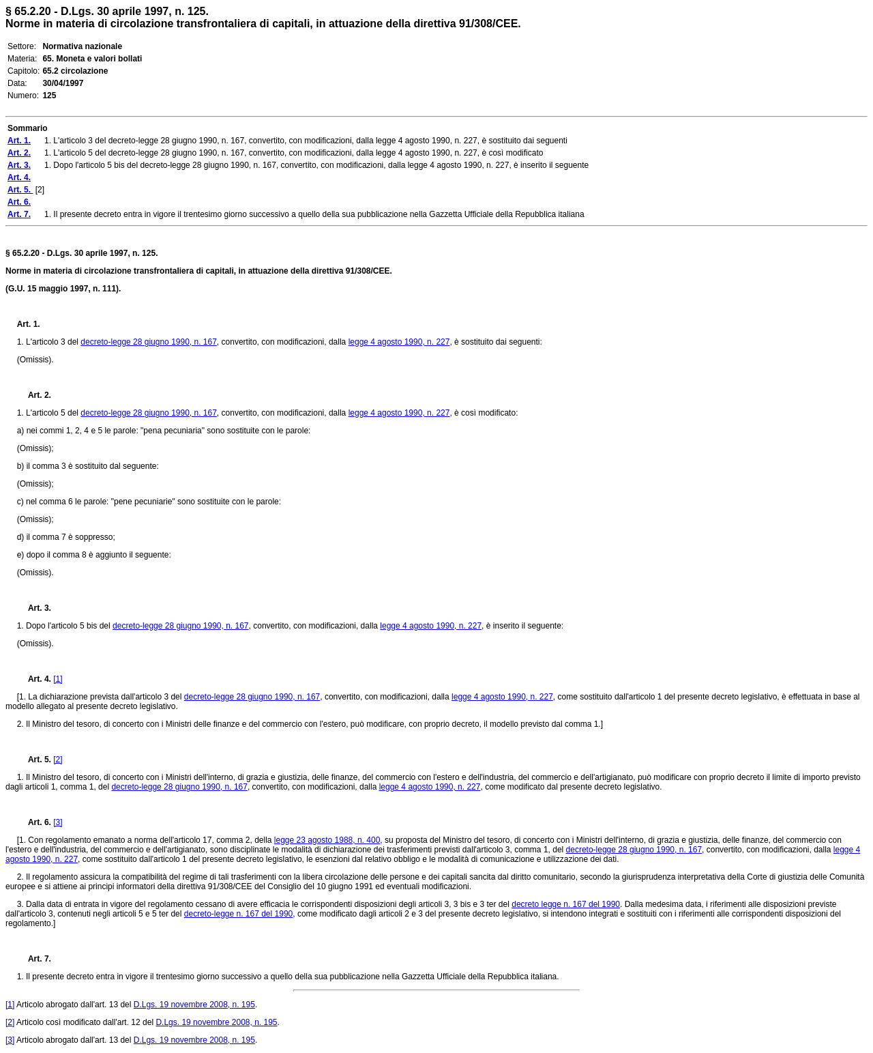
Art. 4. (34, 679)
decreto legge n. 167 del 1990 (566, 904)
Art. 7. (34, 959)
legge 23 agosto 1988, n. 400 (327, 840)
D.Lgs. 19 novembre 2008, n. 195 (194, 1004)
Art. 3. (34, 608)
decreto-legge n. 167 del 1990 (238, 914)
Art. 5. (35, 759)
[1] (57, 679)
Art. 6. (34, 822)
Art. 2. (34, 395)
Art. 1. (28, 324)
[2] (57, 759)
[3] (57, 822)
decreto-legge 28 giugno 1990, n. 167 (148, 342)
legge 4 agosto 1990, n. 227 (399, 342)
